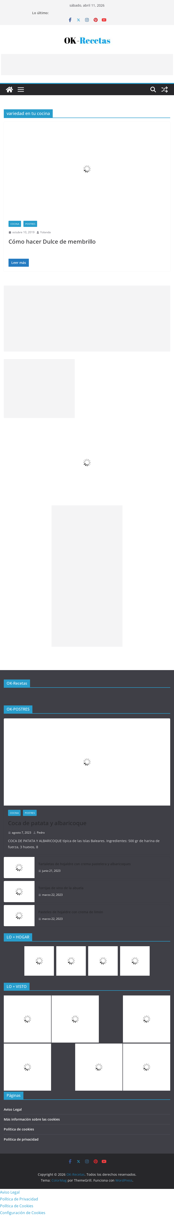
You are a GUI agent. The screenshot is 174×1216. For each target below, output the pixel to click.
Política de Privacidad (19, 1199)
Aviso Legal (13, 1109)
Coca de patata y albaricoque (47, 823)
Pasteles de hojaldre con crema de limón (70, 912)
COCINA (14, 223)
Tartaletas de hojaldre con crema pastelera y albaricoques (84, 864)
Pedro (41, 833)
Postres (30, 223)
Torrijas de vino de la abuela (60, 888)
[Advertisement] (87, 64)
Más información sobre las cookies (32, 1119)
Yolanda (45, 232)
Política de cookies (19, 1129)
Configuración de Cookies (22, 1212)
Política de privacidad (21, 1139)
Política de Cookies (16, 1205)
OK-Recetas (17, 683)
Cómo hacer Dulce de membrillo (52, 241)
